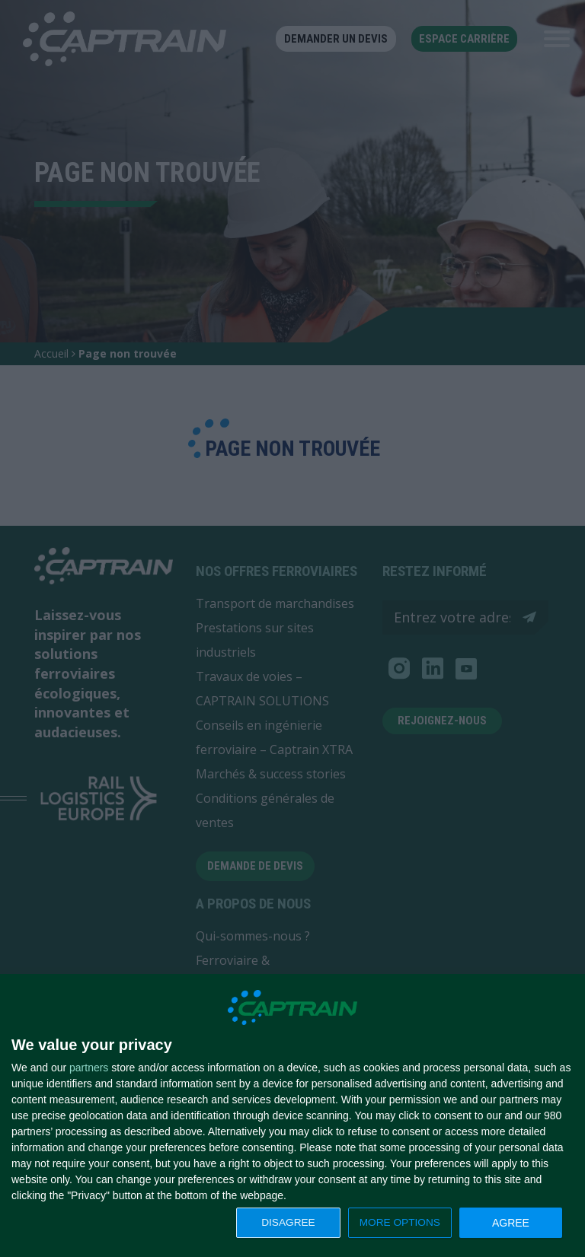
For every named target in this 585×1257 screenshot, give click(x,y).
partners (88, 1067)
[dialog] (292, 1116)
